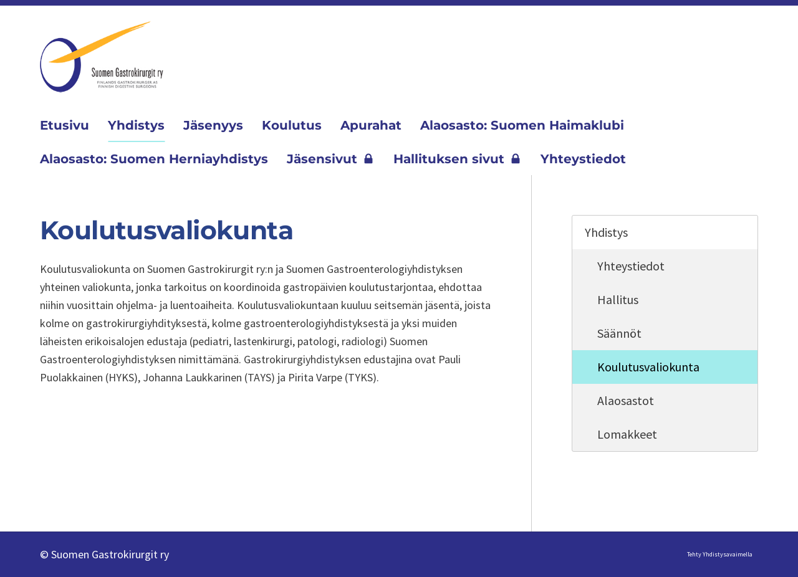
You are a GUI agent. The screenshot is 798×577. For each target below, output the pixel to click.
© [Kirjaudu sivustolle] (45, 554)
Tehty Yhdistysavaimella (719, 554)
